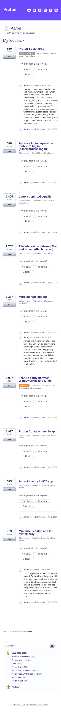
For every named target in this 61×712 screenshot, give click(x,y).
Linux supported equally (35, 196)
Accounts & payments (21, 657)
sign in (29, 631)
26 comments (24, 153)
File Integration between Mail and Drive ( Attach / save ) (38, 248)
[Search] (52, 646)
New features (30, 56)
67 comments (37, 385)
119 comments (24, 301)
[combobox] (29, 646)
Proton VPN (49, 385)
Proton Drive (37, 301)
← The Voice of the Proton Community (19, 33)
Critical (28, 74)
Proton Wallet (17, 681)
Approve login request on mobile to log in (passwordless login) (36, 146)
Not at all (28, 69)
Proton (15, 687)
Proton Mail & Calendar (41, 436)
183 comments (24, 436)
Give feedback (19, 653)
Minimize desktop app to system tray (35, 533)
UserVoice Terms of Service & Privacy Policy (30, 705)
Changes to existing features (30, 388)
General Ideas (37, 153)
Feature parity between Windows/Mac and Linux (35, 379)
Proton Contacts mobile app (37, 431)
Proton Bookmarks (31, 48)
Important (44, 69)
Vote (9, 57)
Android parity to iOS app (36, 481)
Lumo (14, 664)
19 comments (24, 485)
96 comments (24, 538)
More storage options (33, 296)
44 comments (42, 53)
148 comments (24, 253)
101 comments (24, 201)
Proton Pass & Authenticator (24, 674)
